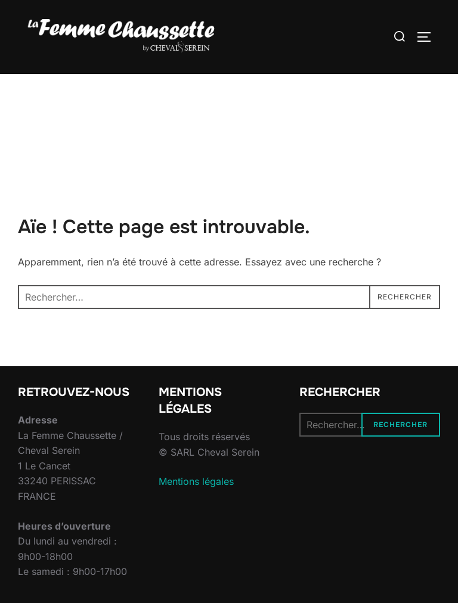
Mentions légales (196, 481)
